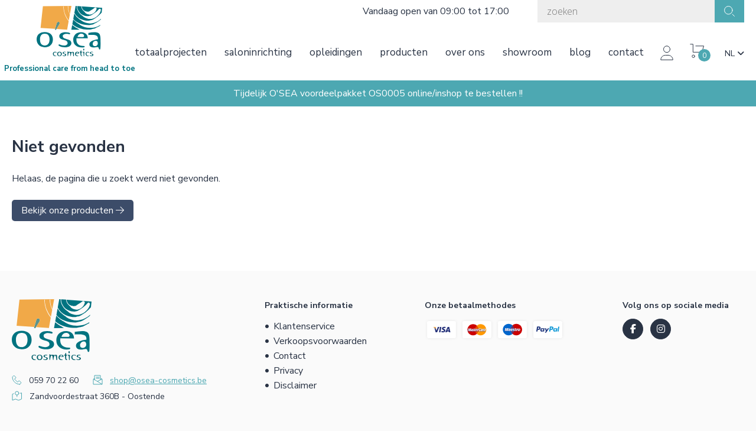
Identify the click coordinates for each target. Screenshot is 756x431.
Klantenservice (304, 326)
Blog (580, 52)
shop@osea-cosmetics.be (158, 380)
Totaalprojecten (171, 52)
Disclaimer (295, 385)
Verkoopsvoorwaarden (320, 341)
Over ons (465, 52)
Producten (404, 52)
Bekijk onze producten (72, 210)
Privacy (288, 370)
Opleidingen (335, 52)
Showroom (527, 52)
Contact (626, 52)
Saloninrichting (258, 52)
